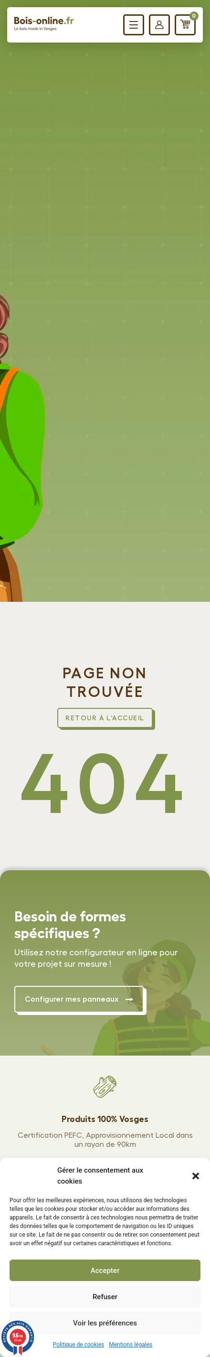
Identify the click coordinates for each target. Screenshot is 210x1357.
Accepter (105, 1270)
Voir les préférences (105, 1323)
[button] (195, 1176)
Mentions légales (130, 1344)
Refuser (105, 1297)
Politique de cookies (78, 1344)
